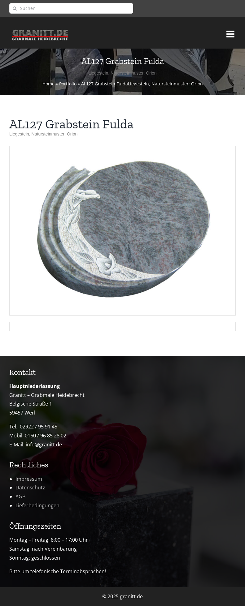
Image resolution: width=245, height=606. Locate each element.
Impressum (28, 478)
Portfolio (68, 84)
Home (48, 84)
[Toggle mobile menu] (231, 31)
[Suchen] (71, 8)
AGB (20, 496)
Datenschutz (30, 487)
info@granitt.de (44, 444)
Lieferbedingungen (37, 505)
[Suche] (14, 8)
